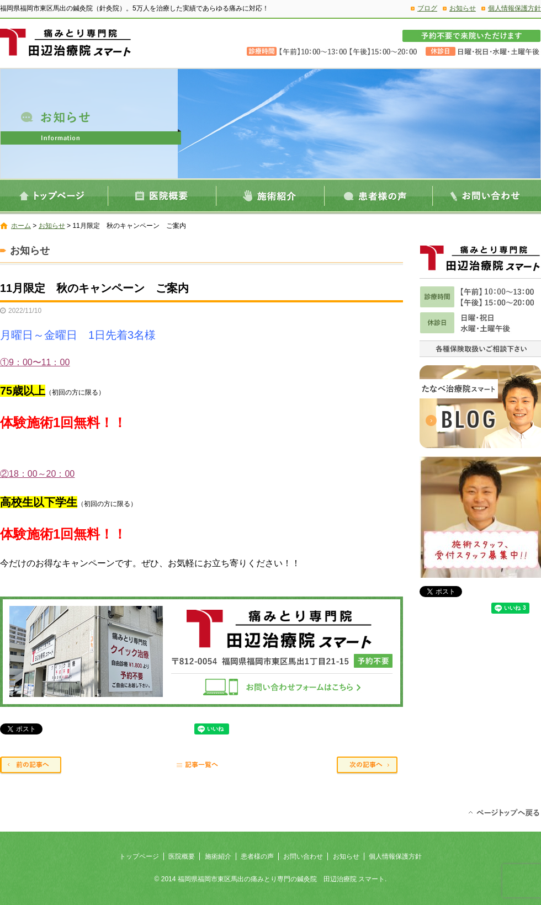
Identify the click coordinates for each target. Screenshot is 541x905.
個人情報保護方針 (514, 8)
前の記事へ (33, 766)
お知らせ (462, 8)
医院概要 (162, 195)
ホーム (21, 226)
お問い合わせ (487, 195)
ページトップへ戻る (503, 812)
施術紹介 (270, 195)
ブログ (427, 8)
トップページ (54, 195)
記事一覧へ (201, 766)
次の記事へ (370, 766)
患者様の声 (379, 195)
